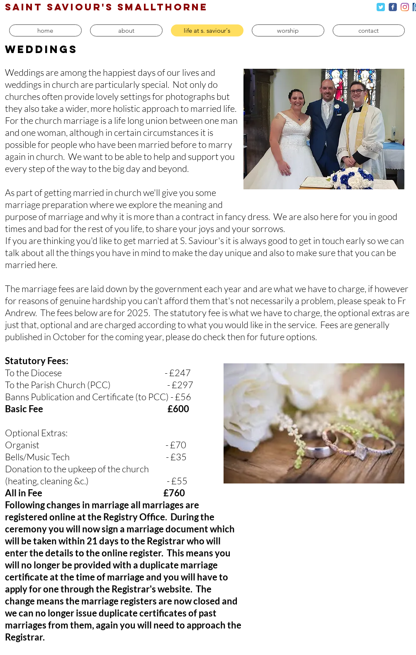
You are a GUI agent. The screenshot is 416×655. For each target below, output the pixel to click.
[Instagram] (405, 7)
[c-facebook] (393, 7)
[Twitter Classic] (381, 7)
